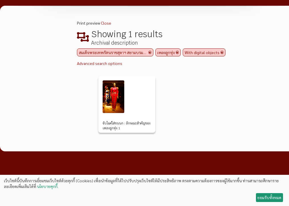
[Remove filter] (149, 52)
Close (106, 22)
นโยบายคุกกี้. (47, 186)
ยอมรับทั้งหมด (269, 197)
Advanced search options (99, 63)
